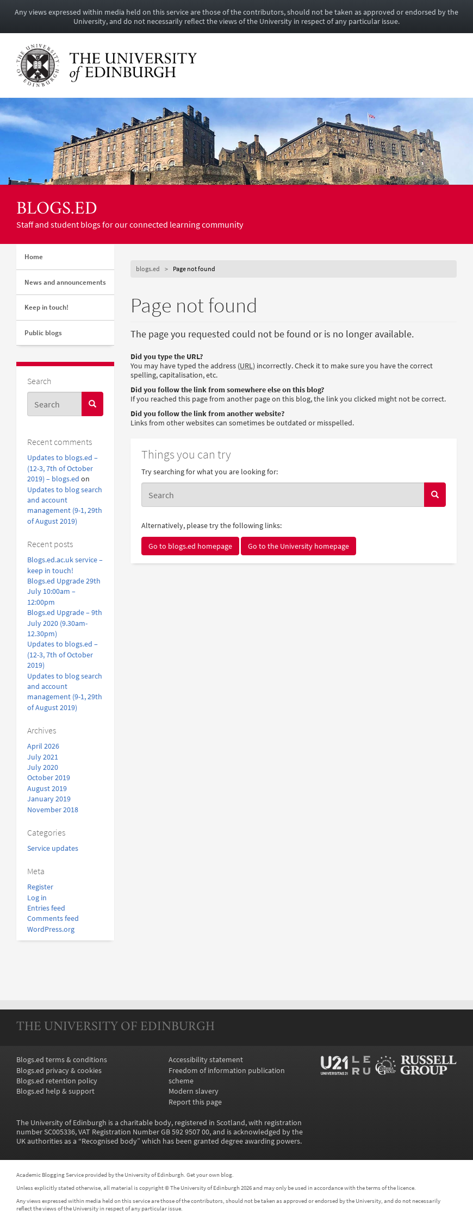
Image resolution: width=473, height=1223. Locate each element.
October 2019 (48, 777)
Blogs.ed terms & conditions (61, 1059)
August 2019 (47, 788)
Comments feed (53, 918)
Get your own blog (209, 1174)
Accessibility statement (206, 1059)
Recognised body (109, 1141)
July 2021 (42, 757)
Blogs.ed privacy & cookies (59, 1070)
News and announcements (65, 282)
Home (33, 256)
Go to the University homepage (298, 546)
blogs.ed (56, 209)
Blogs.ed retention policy (56, 1081)
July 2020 (42, 767)
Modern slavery (194, 1091)
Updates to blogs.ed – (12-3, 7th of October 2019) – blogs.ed (62, 468)
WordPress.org (50, 929)
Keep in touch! (46, 307)
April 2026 (43, 746)
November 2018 (52, 809)
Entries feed (46, 908)
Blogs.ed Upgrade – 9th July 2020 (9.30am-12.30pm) (64, 623)
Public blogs (43, 332)
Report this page (195, 1102)
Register (40, 887)
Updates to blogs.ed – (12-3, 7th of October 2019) (62, 654)
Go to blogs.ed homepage (190, 546)
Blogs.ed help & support (55, 1091)
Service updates (52, 848)
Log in (37, 897)
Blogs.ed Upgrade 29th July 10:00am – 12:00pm (64, 591)
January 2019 (49, 799)
